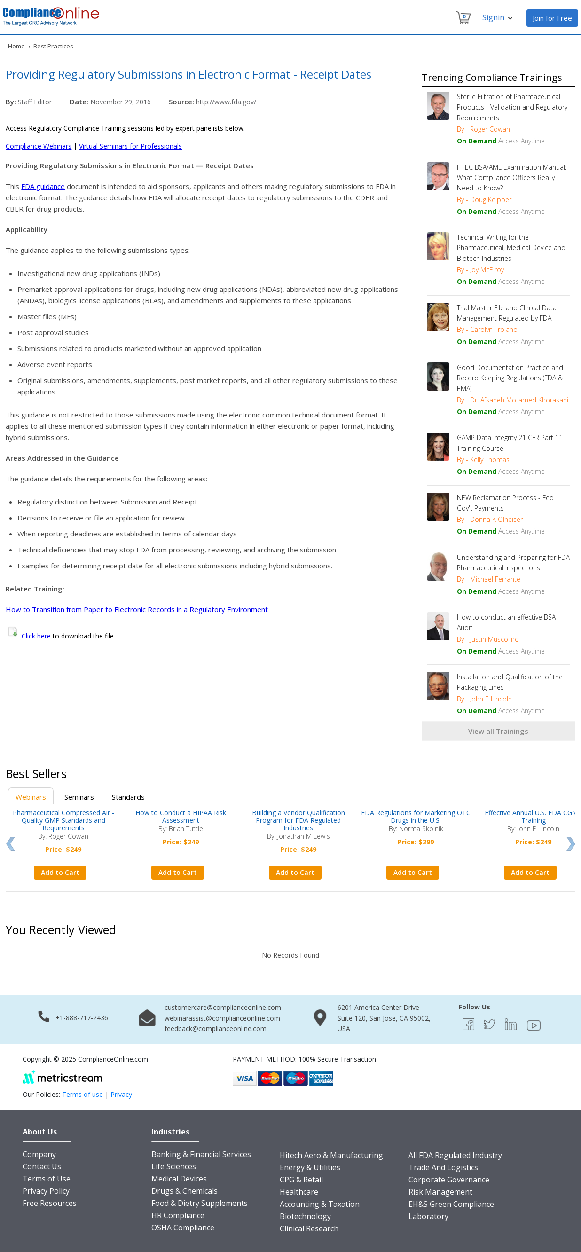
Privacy (121, 1094)
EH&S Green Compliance (451, 1204)
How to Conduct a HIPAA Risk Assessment (180, 816)
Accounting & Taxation (320, 1204)
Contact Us (42, 1166)
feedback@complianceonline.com (216, 1028)
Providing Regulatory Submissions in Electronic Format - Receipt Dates (188, 74)
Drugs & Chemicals (184, 1191)
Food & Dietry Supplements (199, 1203)
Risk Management (440, 1192)
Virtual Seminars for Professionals (130, 146)
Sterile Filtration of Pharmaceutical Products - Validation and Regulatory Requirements (512, 107)
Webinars (31, 797)
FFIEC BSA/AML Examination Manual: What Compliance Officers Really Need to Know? (511, 178)
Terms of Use (47, 1178)
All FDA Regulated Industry (455, 1155)
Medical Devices (179, 1178)
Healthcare (299, 1192)
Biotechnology (305, 1216)
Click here (36, 635)
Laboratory (428, 1216)
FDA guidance (43, 186)
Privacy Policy (46, 1191)
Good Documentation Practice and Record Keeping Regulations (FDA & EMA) (510, 378)
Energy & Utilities (310, 1167)
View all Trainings (498, 731)
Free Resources (50, 1203)
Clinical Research (309, 1228)
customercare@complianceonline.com (223, 1007)
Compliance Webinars (38, 146)
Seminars (79, 797)
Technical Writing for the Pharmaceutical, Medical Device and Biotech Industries (511, 248)
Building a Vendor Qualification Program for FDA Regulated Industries (298, 820)
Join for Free (552, 18)
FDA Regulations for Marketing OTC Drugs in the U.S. (416, 816)
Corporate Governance (448, 1179)
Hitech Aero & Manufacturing (331, 1155)
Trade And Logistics (443, 1167)
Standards (128, 797)
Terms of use (82, 1094)
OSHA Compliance (182, 1227)
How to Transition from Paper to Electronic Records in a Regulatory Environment (137, 609)
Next (570, 844)
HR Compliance (177, 1215)
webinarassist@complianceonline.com (222, 1018)
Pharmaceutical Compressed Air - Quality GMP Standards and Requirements (63, 820)
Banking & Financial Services (201, 1154)
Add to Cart (60, 872)
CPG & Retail (301, 1179)
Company (39, 1154)
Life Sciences (173, 1166)
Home (16, 46)
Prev (10, 844)
